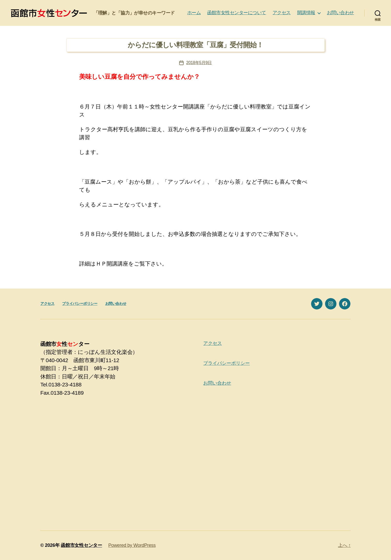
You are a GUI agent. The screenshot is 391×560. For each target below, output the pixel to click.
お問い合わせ (340, 12)
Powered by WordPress (132, 545)
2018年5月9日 (199, 62)
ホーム (194, 12)
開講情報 (306, 12)
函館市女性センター (81, 545)
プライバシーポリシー (79, 303)
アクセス (282, 12)
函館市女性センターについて (236, 12)
